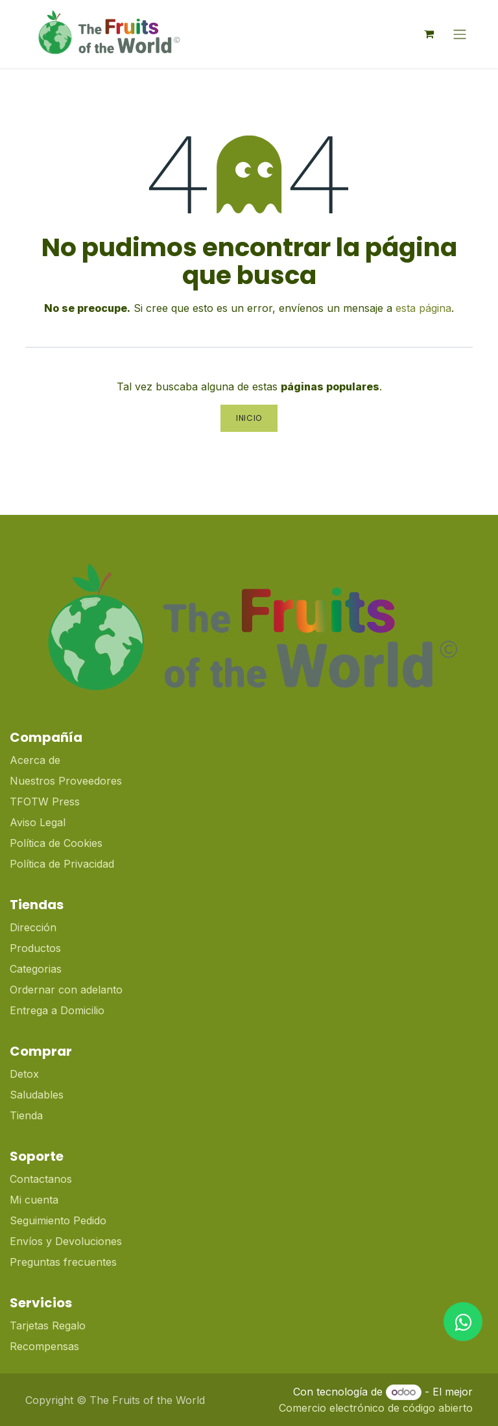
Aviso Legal (37, 822)
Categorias (36, 968)
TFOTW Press (45, 801)
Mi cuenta (34, 1199)
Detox (26, 1073)
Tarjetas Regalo (48, 1325)
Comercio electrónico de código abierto (376, 1407)
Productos (35, 948)
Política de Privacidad (62, 863)
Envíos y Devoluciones (66, 1241)
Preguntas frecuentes (63, 1261)
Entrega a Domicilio (57, 1010)
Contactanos (41, 1178)
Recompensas (44, 1346)
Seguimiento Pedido (58, 1220)
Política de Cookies (56, 843)
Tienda (26, 1115)
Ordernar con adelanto (66, 989)
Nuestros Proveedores (66, 780)
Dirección (33, 927)
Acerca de (35, 760)
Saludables (37, 1094)
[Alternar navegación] (460, 34)
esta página (423, 308)
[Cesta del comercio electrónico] (429, 34)
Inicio (249, 417)
